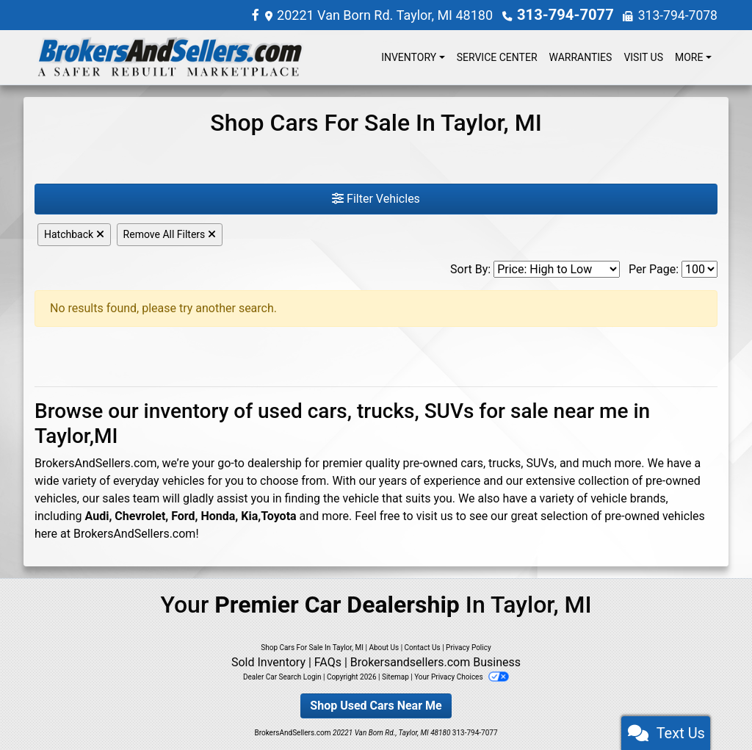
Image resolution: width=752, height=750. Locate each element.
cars (471, 462)
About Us (384, 647)
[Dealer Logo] (170, 56)
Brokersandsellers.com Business (435, 661)
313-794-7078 (676, 14)
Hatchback (74, 233)
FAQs (327, 661)
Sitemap (395, 676)
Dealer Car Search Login (282, 676)
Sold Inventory (268, 661)
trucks (504, 462)
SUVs (540, 462)
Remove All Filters (169, 233)
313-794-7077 (568, 14)
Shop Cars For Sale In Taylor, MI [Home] (312, 647)
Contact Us (423, 647)
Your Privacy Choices (461, 676)
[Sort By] (557, 268)
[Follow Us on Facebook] (263, 14)
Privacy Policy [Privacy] (468, 647)
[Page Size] (699, 268)
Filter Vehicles (376, 198)
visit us (434, 515)
